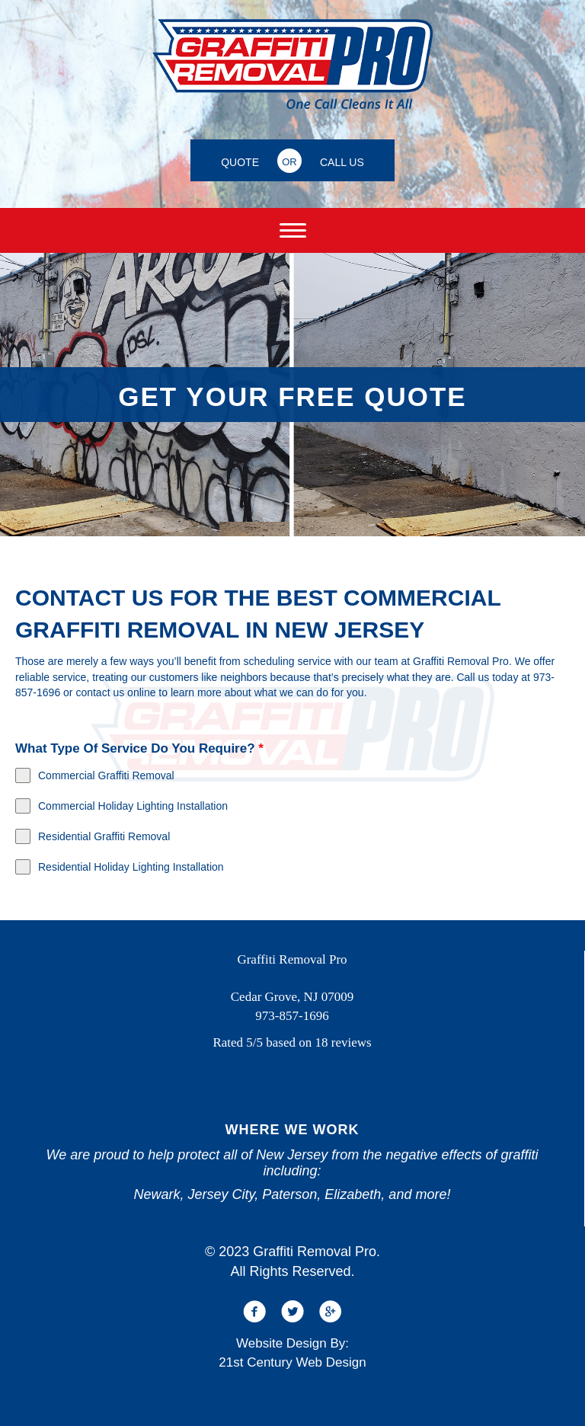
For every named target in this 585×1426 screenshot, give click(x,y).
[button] (254, 1312)
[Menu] (292, 231)
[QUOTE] (239, 160)
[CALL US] (342, 160)
